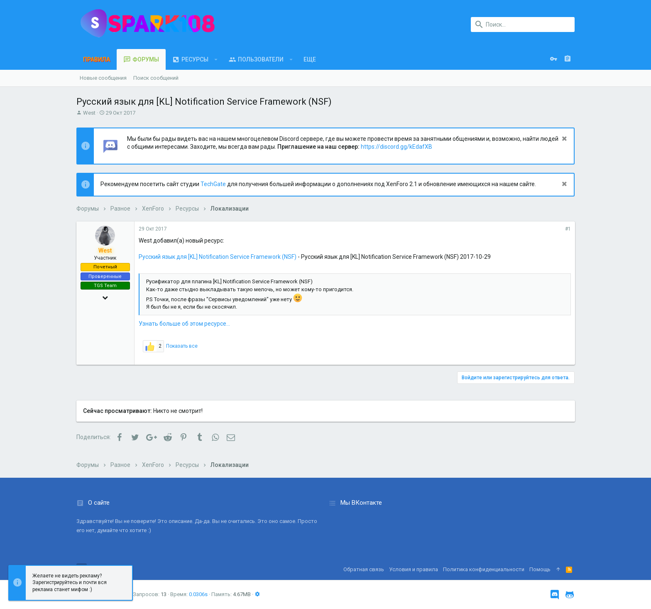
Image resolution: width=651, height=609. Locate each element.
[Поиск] (523, 24)
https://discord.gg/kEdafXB (396, 146)
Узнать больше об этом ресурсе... (184, 323)
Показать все (182, 346)
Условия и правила (413, 569)
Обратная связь (363, 569)
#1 (567, 229)
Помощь (540, 569)
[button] (216, 59)
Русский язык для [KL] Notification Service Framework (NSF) (217, 256)
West (89, 113)
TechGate (213, 184)
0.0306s (198, 594)
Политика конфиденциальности (483, 569)
